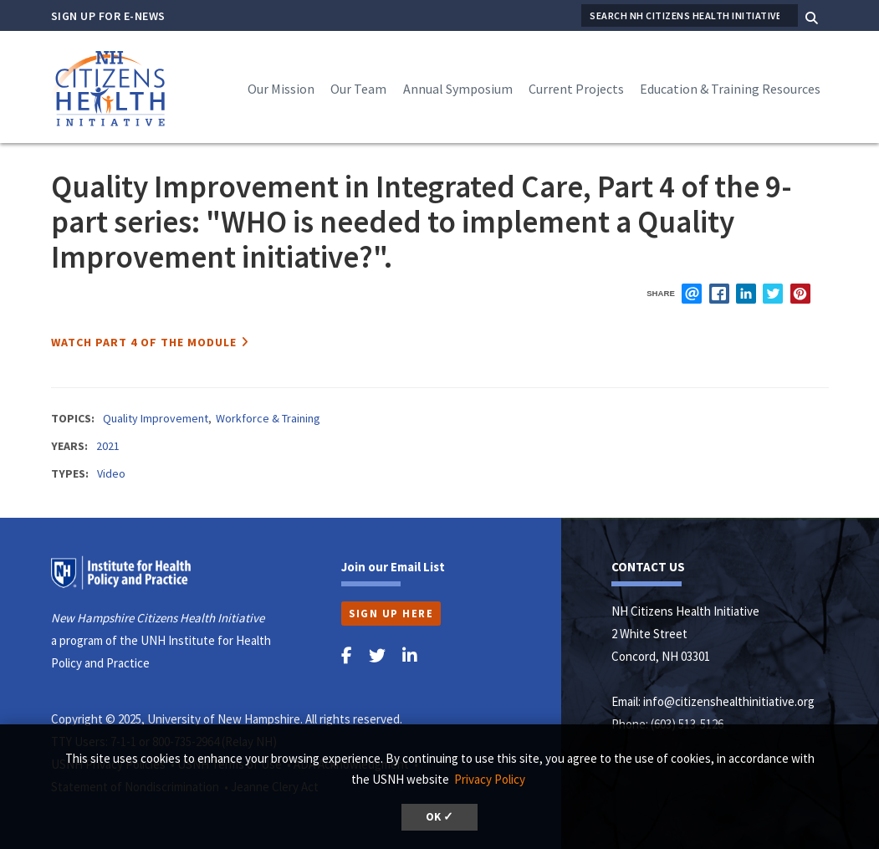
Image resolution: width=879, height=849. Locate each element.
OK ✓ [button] (439, 817)
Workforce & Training (268, 418)
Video (111, 473)
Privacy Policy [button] (489, 779)
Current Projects (576, 88)
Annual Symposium (458, 88)
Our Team (358, 88)
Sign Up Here (391, 613)
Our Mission (281, 88)
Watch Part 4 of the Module (144, 342)
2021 (108, 445)
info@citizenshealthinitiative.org (729, 701)
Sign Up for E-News (108, 15)
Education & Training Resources (730, 88)
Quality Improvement (155, 418)
